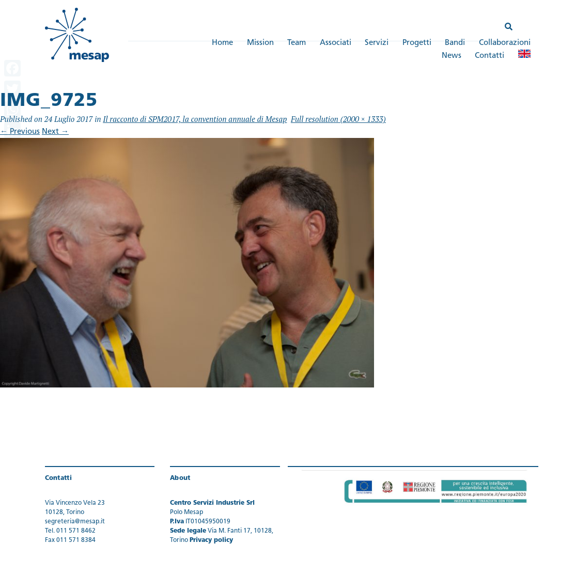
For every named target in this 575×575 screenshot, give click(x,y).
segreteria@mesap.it (75, 522)
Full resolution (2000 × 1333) (338, 119)
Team (296, 43)
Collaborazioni (505, 43)
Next (55, 132)
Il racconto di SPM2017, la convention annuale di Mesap (195, 119)
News (451, 56)
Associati (335, 43)
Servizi (376, 43)
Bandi (455, 43)
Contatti (489, 56)
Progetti (416, 43)
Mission (260, 43)
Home (222, 43)
